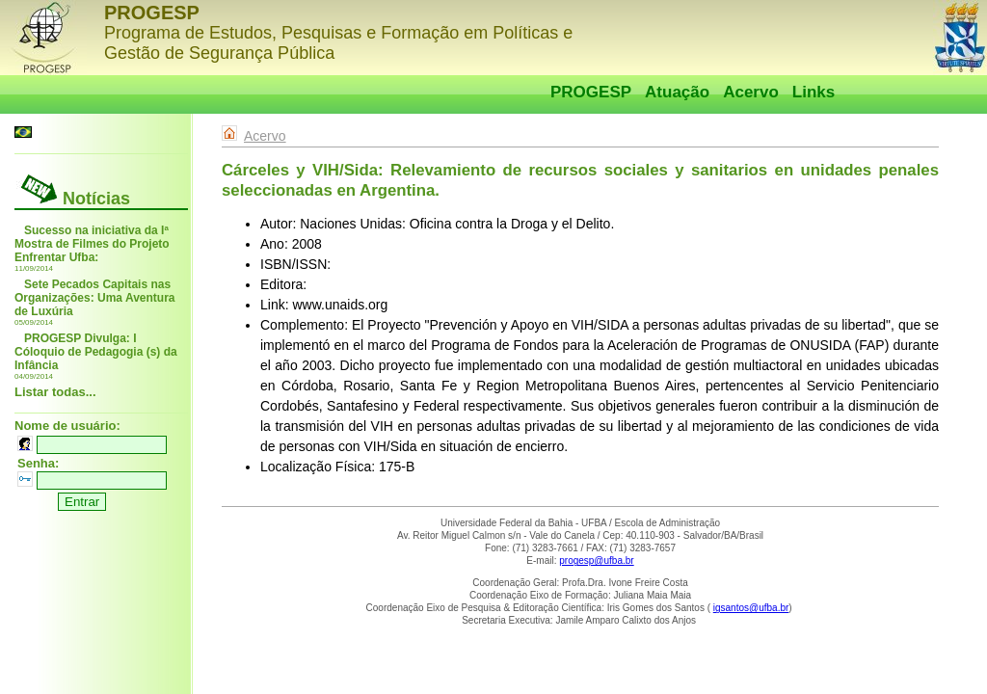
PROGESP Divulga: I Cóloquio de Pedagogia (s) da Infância (95, 352)
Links (813, 92)
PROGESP (590, 92)
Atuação (677, 92)
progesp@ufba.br (596, 560)
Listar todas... (55, 392)
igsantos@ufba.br (751, 607)
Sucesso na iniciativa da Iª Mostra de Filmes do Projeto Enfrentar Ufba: (92, 244)
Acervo (751, 92)
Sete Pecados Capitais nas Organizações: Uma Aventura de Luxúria (94, 298)
